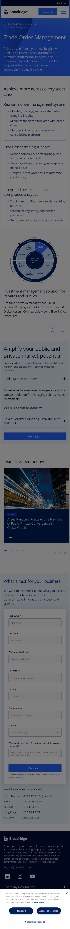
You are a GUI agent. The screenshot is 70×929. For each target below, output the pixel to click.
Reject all (21, 910)
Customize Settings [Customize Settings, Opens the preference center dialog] (35, 921)
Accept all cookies (48, 910)
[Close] (66, 893)
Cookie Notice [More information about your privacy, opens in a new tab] (38, 902)
